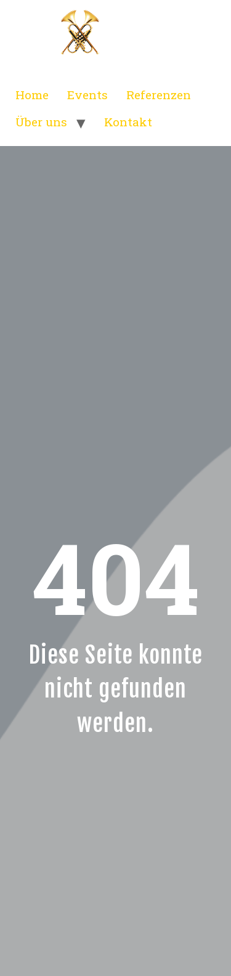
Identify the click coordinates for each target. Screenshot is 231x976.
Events (87, 94)
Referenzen (158, 94)
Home (32, 94)
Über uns (41, 121)
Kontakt (128, 121)
